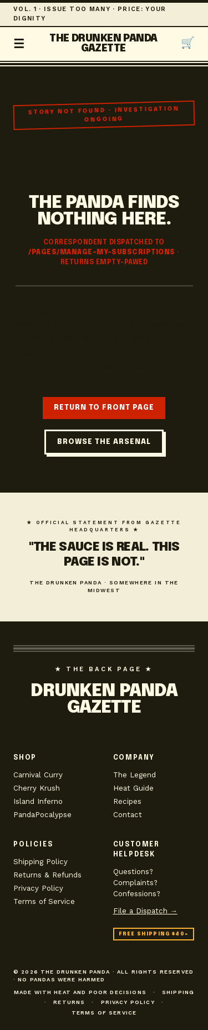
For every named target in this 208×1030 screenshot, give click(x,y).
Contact (127, 815)
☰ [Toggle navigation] (19, 43)
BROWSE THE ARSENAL (104, 442)
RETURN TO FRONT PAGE (104, 407)
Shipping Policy (40, 862)
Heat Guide (133, 788)
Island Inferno (38, 801)
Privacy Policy (38, 888)
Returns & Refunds (47, 875)
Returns (69, 1002)
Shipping (178, 992)
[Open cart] (187, 44)
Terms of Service (44, 901)
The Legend (134, 775)
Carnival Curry (38, 775)
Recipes (127, 801)
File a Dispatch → (145, 911)
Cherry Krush (36, 788)
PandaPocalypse (42, 815)
